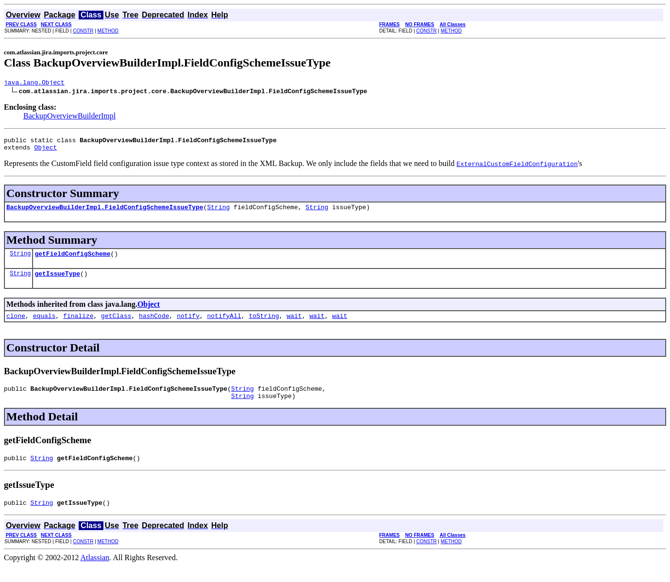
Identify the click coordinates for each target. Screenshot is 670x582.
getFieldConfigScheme (72, 260)
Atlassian (95, 573)
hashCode (154, 325)
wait (294, 325)
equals (44, 325)
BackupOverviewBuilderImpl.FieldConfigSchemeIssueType (104, 212)
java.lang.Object (34, 83)
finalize (78, 325)
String (218, 212)
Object (45, 151)
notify (188, 325)
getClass (116, 325)
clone (15, 325)
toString (264, 325)
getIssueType (57, 282)
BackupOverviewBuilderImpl (69, 117)
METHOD (108, 30)
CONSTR (83, 30)
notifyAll (224, 325)
